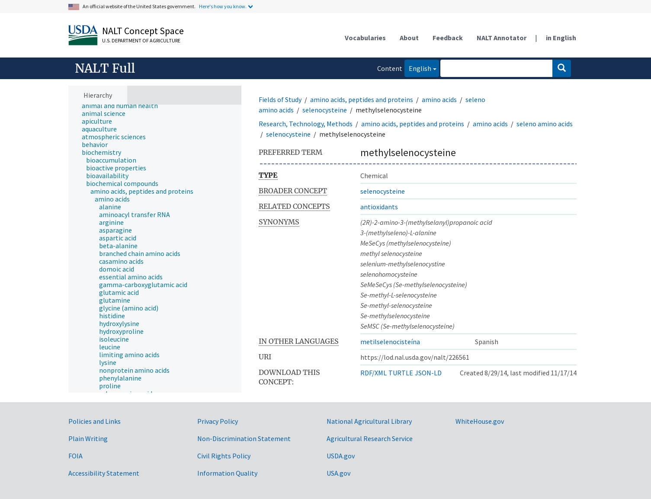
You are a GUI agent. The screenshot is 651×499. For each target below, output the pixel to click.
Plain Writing (88, 438)
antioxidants (379, 206)
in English (561, 37)
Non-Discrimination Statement (244, 438)
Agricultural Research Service (370, 438)
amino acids (439, 99)
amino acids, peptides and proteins (361, 99)
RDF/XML (373, 372)
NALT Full (105, 68)
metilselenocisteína (390, 341)
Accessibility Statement (103, 473)
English (417, 68)
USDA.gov (341, 455)
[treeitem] (123, 105)
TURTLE (400, 372)
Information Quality (227, 473)
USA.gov (338, 473)
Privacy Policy (217, 421)
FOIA (75, 455)
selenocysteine (324, 110)
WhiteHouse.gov (479, 421)
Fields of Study (280, 99)
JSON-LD (428, 372)
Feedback (448, 37)
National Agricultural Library (369, 421)
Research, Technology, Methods (306, 123)
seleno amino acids (544, 123)
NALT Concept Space (143, 31)
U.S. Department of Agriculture (141, 40)
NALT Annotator (501, 37)
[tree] (154, 249)
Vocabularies (365, 37)
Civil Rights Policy (223, 455)
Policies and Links (94, 421)
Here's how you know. (223, 6)
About (409, 37)
